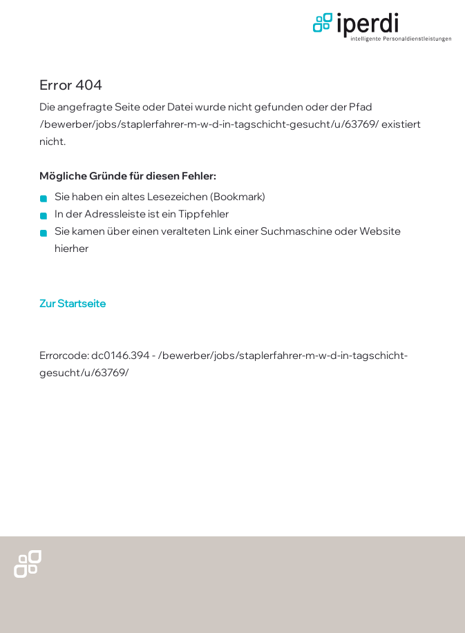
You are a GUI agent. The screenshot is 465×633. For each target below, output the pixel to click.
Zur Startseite (72, 303)
